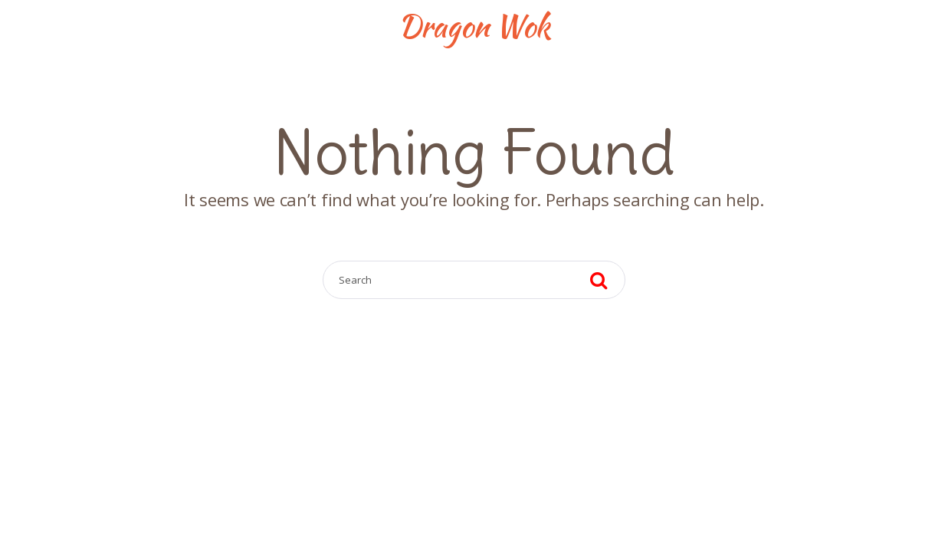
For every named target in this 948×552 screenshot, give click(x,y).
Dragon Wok (474, 26)
